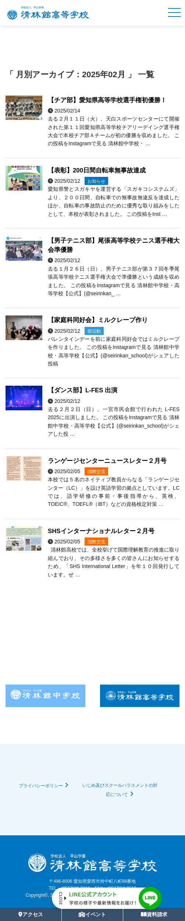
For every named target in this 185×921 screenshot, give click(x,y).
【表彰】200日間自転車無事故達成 (97, 170)
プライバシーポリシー (41, 785)
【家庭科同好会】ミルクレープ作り (98, 320)
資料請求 (154, 914)
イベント (92, 914)
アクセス (30, 914)
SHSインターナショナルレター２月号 (101, 531)
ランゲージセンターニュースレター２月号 (107, 460)
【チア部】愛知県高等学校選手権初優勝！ (107, 100)
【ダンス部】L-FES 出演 (82, 390)
